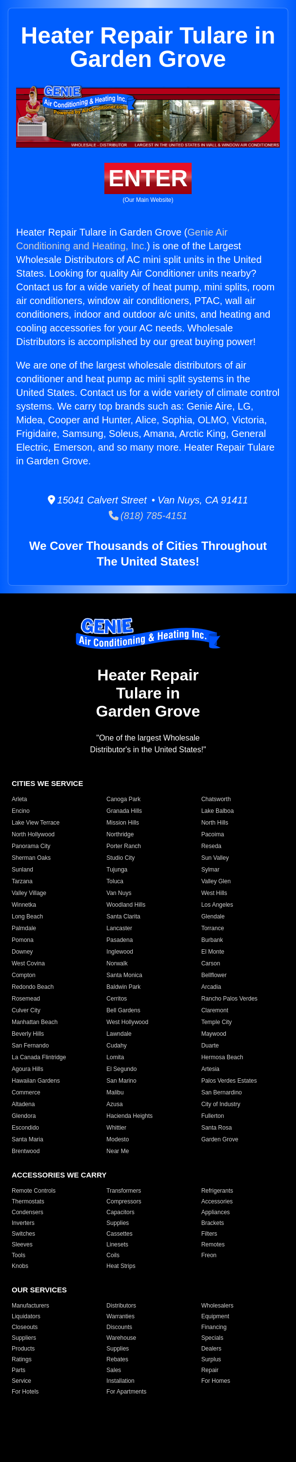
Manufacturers (30, 1305)
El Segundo (121, 1069)
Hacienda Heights (129, 1116)
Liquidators (26, 1316)
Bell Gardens (123, 1010)
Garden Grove (219, 1139)
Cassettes (119, 1233)
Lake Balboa (217, 810)
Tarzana (22, 881)
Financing (214, 1327)
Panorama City (31, 846)
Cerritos (116, 998)
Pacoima (212, 834)
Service (21, 1380)
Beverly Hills (28, 1033)
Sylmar (210, 869)
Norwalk (116, 963)
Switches (23, 1233)
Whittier (116, 1127)
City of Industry (220, 1104)
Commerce (26, 1092)
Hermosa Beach (222, 1057)
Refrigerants (217, 1190)
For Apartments (126, 1391)
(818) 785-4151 (148, 515)
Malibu (114, 1092)
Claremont (214, 1010)
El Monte (212, 951)
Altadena (23, 1104)
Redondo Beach (33, 986)
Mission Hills (122, 822)
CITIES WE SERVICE (47, 783)
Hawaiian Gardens (36, 1080)
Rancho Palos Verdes (229, 998)
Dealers (211, 1348)
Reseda (211, 846)
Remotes (213, 1244)
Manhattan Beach (35, 1022)
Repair (209, 1370)
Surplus (211, 1359)
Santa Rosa (216, 1127)
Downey (22, 951)
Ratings (22, 1359)
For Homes (215, 1380)
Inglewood (119, 951)
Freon (209, 1255)
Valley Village (29, 893)
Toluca (114, 881)
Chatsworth (216, 799)
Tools (18, 1255)
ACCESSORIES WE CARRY (59, 1175)
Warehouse (121, 1337)
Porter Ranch (123, 846)
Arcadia (211, 986)
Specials (212, 1337)
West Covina (28, 963)
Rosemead (26, 998)
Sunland (22, 869)
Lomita (115, 1057)
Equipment (215, 1316)
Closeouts (25, 1327)
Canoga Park (123, 799)
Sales (113, 1370)
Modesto (117, 1139)
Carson (210, 963)
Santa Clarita (123, 916)
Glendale (213, 916)
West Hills (214, 893)
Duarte (210, 1045)
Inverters (23, 1223)
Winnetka (24, 904)
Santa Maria (27, 1139)
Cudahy (116, 1045)
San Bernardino (221, 1092)
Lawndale (118, 1033)
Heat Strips (120, 1266)
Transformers (123, 1190)
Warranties (120, 1316)
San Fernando (30, 1045)
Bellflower (214, 975)
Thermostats (28, 1201)
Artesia (210, 1069)
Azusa (114, 1104)
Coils (112, 1255)
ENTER (148, 178)
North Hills (214, 822)
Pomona (23, 940)
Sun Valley (215, 857)
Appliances (215, 1212)
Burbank (212, 940)
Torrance (212, 928)
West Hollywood (127, 1022)
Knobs (20, 1266)
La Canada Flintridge (39, 1057)
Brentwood (25, 1151)
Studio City (120, 857)
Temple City (216, 1022)
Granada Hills (124, 810)
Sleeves (22, 1244)
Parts (18, 1370)
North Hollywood (33, 834)
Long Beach (27, 916)
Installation (120, 1380)
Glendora (24, 1116)
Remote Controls (34, 1190)
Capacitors (120, 1212)
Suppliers (24, 1337)
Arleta (19, 799)
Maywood (213, 1033)
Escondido (25, 1127)
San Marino (121, 1080)
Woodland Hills (125, 904)
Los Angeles (217, 904)
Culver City (26, 1010)
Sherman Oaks (31, 857)
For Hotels (25, 1391)
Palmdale (24, 928)
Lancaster (119, 928)
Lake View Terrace (35, 822)
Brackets (212, 1223)
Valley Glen (216, 881)
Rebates (117, 1359)
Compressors (123, 1201)
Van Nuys (118, 893)
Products (23, 1348)
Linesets (117, 1244)
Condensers (27, 1212)
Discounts (119, 1327)
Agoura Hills (27, 1069)
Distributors (121, 1305)
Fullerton (212, 1116)
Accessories (217, 1201)
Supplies (117, 1223)
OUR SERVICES (39, 1290)
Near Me (117, 1151)
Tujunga (116, 869)
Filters (209, 1233)
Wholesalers (217, 1305)
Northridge (120, 834)
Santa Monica (124, 975)
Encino (21, 810)
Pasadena (119, 940)
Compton (24, 975)
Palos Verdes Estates (229, 1080)
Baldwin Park (123, 986)
